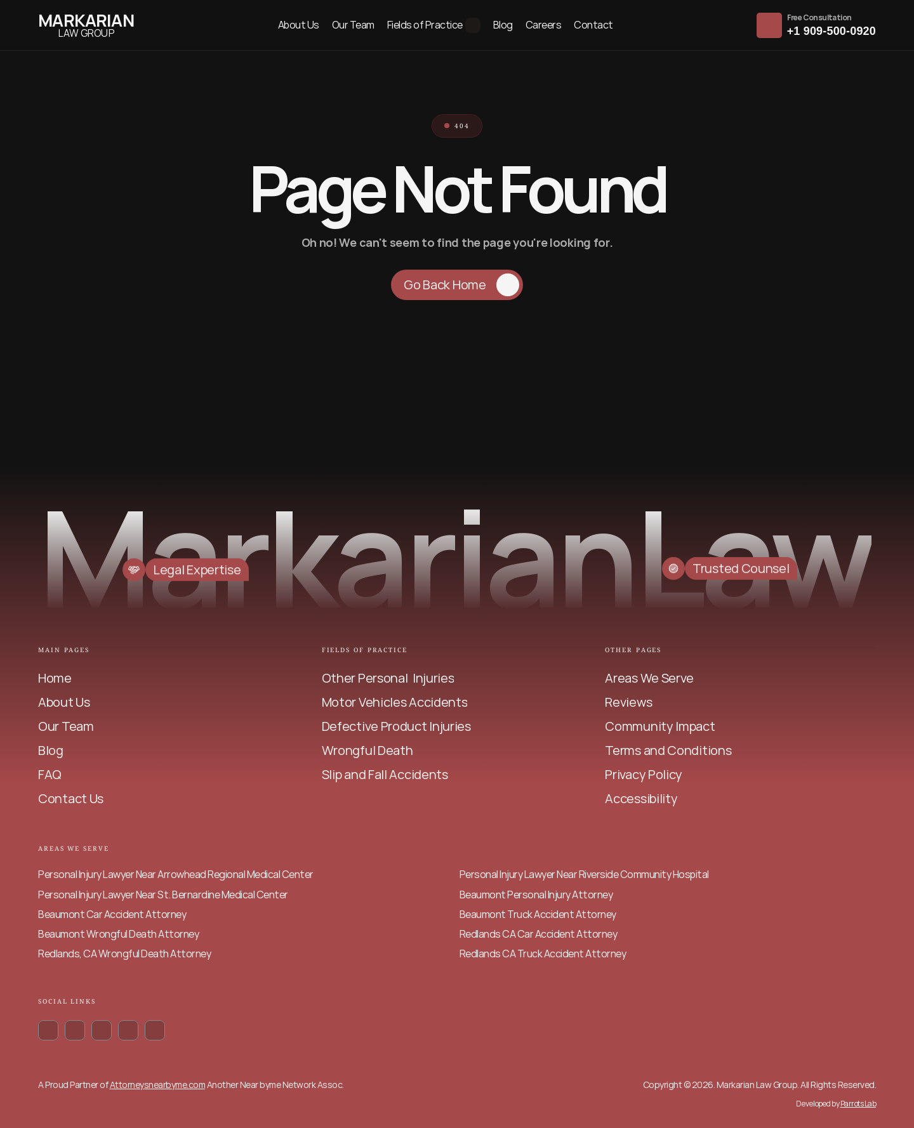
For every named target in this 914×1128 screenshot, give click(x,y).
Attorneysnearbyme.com (158, 1085)
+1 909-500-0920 (831, 31)
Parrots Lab (858, 1103)
